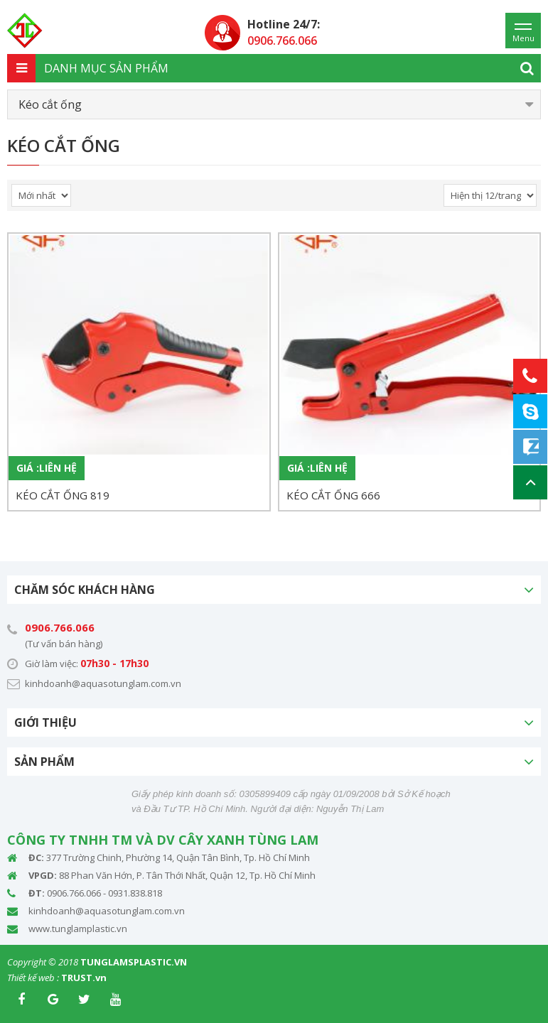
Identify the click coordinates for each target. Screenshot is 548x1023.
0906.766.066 (60, 627)
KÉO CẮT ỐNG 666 (333, 495)
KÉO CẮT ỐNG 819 (62, 495)
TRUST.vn (84, 977)
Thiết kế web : (33, 977)
